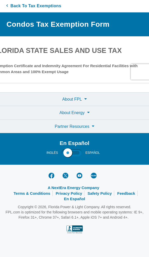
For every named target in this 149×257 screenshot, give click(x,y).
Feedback (126, 193)
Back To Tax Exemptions (33, 6)
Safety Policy (99, 193)
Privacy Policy (69, 193)
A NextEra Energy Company (73, 187)
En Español (74, 199)
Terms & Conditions (31, 193)
